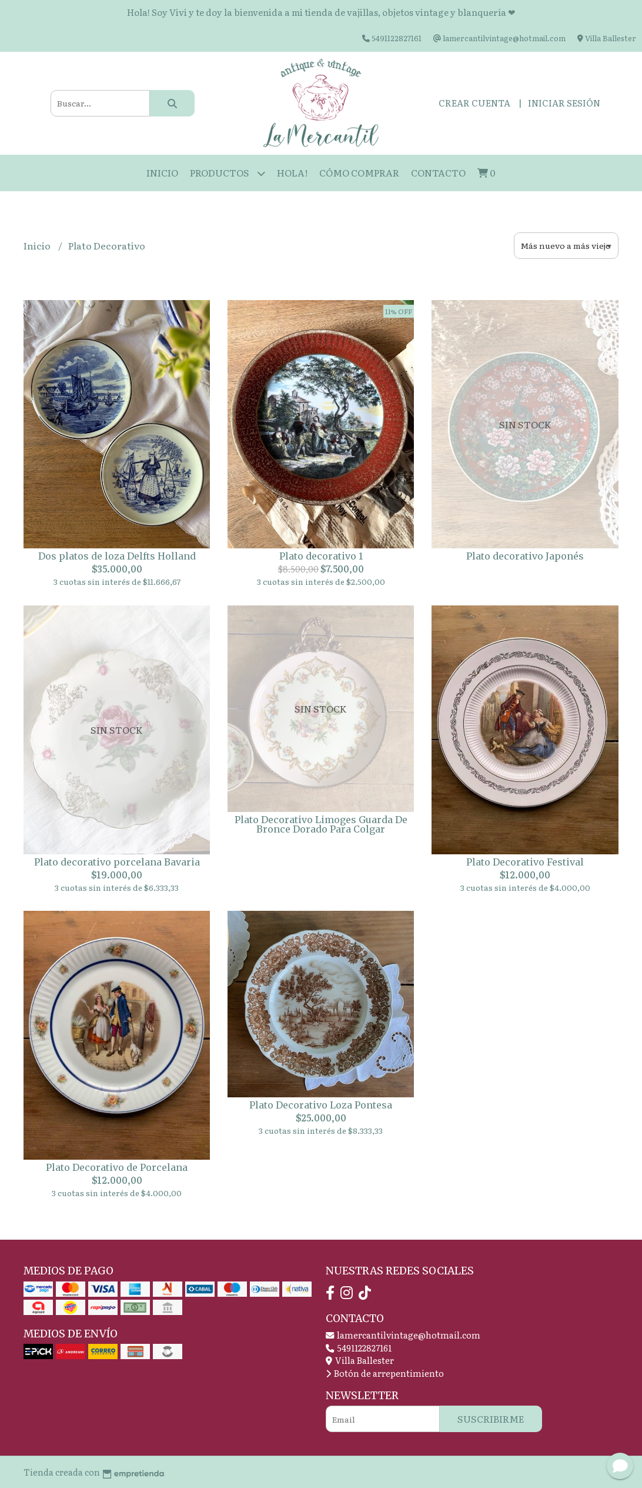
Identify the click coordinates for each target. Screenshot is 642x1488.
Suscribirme (490, 1419)
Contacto (438, 172)
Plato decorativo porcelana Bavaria (117, 862)
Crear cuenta (474, 102)
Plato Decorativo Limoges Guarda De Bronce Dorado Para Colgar (321, 824)
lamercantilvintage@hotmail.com (403, 1335)
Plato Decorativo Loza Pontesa (320, 1105)
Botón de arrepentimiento (385, 1373)
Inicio (162, 172)
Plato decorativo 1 (321, 556)
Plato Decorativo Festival (525, 862)
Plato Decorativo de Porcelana (117, 1167)
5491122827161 (359, 1347)
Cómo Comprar (359, 172)
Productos (227, 173)
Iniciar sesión (564, 102)
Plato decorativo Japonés (525, 556)
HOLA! (292, 172)
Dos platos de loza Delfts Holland (117, 556)
